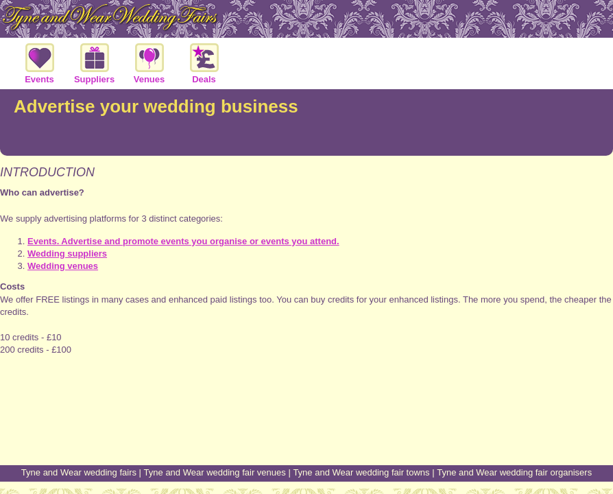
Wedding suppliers (67, 253)
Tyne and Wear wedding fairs (78, 472)
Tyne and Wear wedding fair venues (215, 472)
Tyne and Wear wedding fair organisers (514, 472)
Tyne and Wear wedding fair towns (361, 472)
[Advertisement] (306, 413)
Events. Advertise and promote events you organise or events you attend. (183, 241)
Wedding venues (62, 266)
